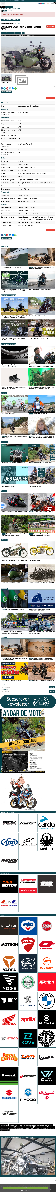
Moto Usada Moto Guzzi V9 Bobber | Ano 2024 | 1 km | (28, 1156)
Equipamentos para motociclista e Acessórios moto (39, 1125)
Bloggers (52, 1128)
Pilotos (2, 1130)
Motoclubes (46, 1128)
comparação (10, 10)
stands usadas (38, 6)
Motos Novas (22, 1125)
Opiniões (4, 393)
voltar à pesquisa (16, 23)
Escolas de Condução (36, 1128)
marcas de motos (23, 6)
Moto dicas (4, 588)
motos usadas (16, 6)
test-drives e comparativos (6, 8)
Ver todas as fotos (11, 33)
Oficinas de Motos (28, 1127)
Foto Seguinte (18, 33)
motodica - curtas (16, 8)
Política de (25, 1190)
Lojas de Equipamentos (49, 1127)
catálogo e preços (9, 6)
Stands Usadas (19, 1127)
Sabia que (4, 540)
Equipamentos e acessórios (8, 344)
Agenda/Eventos (13, 1125)
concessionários (31, 6)
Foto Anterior (3, 33)
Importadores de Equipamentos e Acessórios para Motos (15, 1128)
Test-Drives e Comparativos (8, 295)
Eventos (3, 637)
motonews (44, 6)
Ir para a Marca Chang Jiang (10, 20)
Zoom (23, 33)
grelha (5, 10)
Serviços (7, 1130)
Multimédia (4, 442)
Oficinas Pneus (38, 1127)
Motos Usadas (4, 1125)
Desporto (4, 491)
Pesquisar (52, 687)
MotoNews (4, 246)
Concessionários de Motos (7, 1127)
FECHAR (25, 1188)
